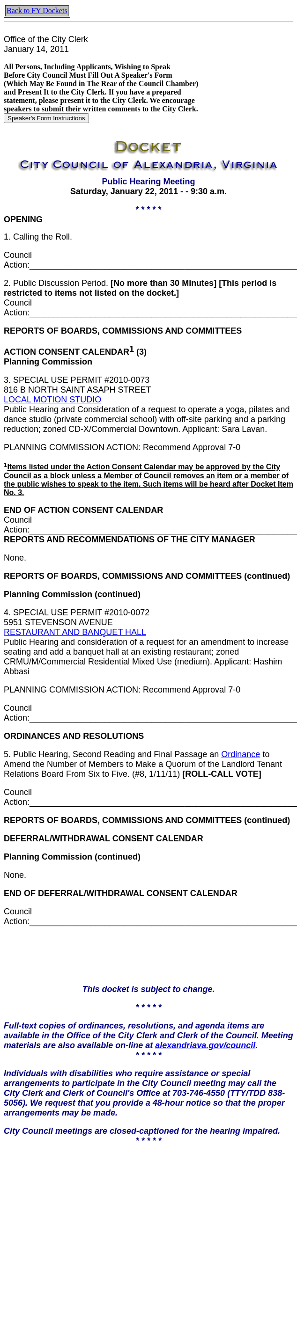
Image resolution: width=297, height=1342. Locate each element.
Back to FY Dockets (37, 11)
